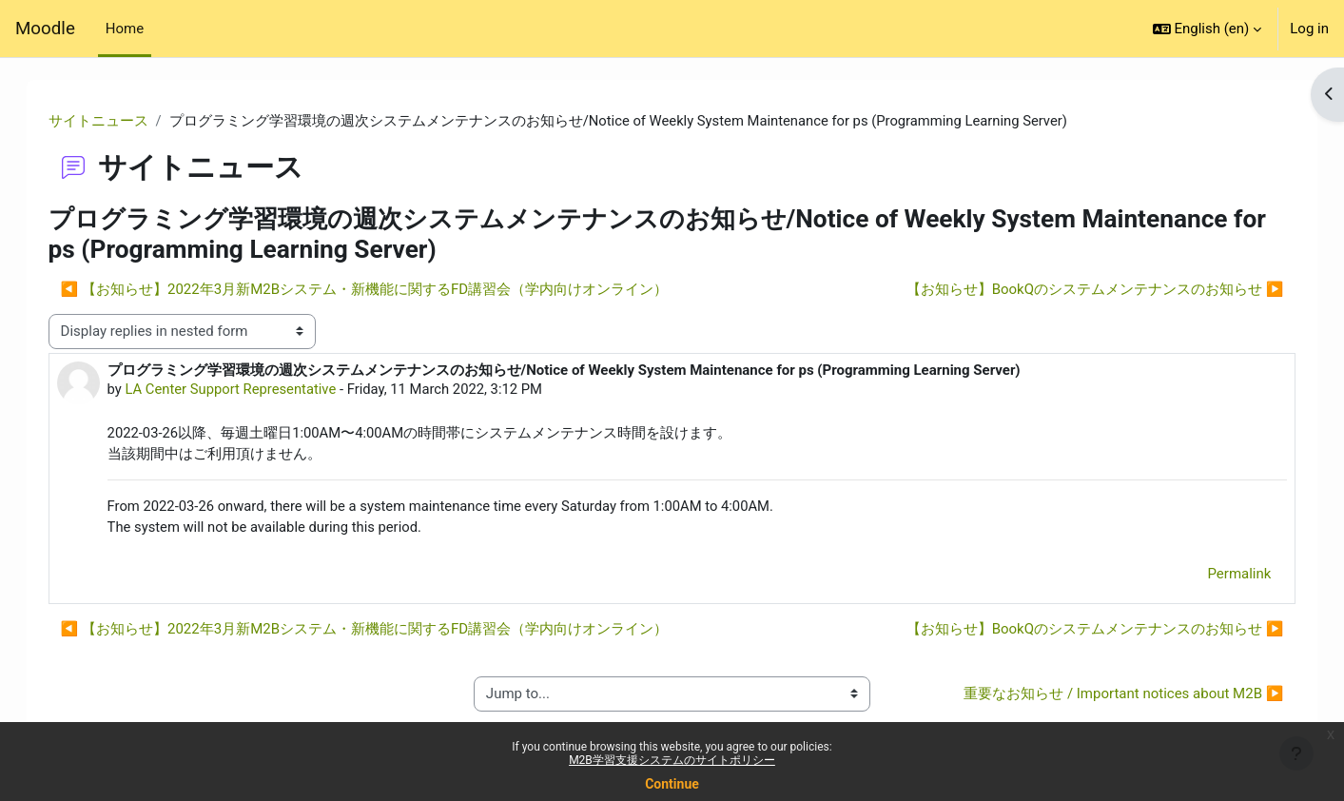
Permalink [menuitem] (1220, 576)
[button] (1207, 28)
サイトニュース (117, 120)
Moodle (45, 28)
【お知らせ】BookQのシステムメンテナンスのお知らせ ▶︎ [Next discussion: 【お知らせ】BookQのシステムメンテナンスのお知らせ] (1075, 290)
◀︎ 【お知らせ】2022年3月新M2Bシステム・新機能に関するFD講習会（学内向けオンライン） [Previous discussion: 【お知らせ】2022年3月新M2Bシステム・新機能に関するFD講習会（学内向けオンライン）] (384, 290)
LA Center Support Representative (252, 389)
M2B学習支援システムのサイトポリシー (672, 760)
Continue (672, 783)
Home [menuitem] (125, 28)
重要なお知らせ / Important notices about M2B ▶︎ (1104, 696)
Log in (1309, 28)
